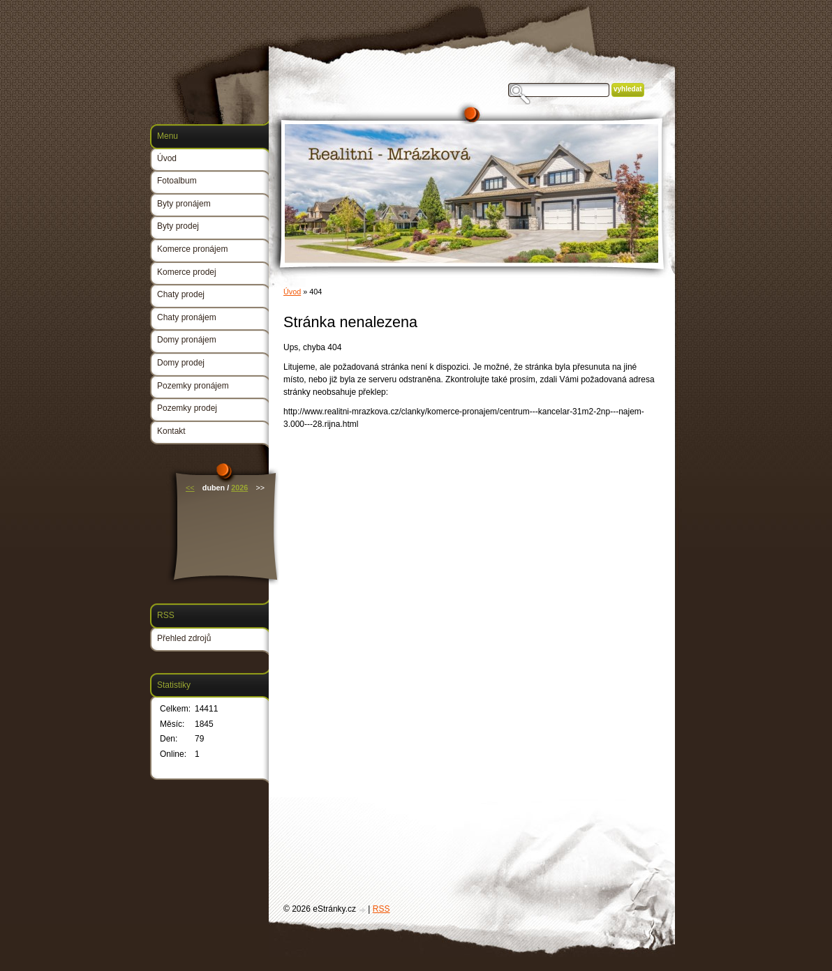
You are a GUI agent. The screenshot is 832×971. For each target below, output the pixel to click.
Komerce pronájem (192, 249)
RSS (381, 909)
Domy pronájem (186, 340)
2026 (239, 487)
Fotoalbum (177, 181)
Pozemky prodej (187, 408)
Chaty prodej (181, 294)
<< (190, 487)
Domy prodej (181, 363)
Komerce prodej (186, 272)
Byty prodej (178, 226)
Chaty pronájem (186, 317)
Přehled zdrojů (184, 638)
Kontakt (171, 431)
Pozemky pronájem (193, 386)
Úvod (292, 291)
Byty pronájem (184, 204)
